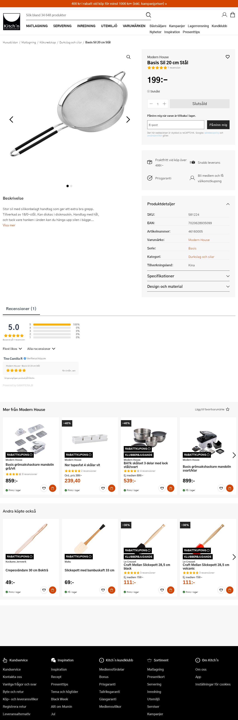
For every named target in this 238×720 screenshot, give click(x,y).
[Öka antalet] (164, 103)
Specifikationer (160, 276)
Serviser (153, 706)
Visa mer (9, 225)
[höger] (127, 119)
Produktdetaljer (161, 204)
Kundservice (12, 669)
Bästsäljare (158, 25)
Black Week (59, 699)
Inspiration (172, 32)
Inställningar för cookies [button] (213, 684)
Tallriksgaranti (109, 691)
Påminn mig (218, 125)
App (198, 676)
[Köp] (52, 488)
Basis (192, 248)
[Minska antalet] (151, 103)
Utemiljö (153, 699)
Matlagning (28, 42)
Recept (56, 676)
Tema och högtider (64, 691)
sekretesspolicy (212, 132)
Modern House (158, 57)
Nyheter (155, 32)
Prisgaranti (163, 178)
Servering (154, 684)
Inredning (154, 691)
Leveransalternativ (16, 714)
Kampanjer (177, 25)
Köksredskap (48, 42)
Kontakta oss (12, 676)
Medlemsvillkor (110, 706)
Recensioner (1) (21, 308)
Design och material (165, 286)
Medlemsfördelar (111, 669)
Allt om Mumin (61, 706)
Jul (53, 714)
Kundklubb (219, 25)
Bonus (103, 676)
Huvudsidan (10, 42)
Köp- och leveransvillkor (20, 699)
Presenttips (191, 32)
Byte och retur (13, 691)
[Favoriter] (44, 488)
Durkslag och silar (70, 42)
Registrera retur (14, 706)
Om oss (200, 669)
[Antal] (158, 103)
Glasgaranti (107, 699)
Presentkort (156, 676)
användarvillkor (155, 135)
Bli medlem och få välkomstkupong (211, 178)
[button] (228, 57)
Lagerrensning (198, 25)
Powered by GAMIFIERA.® (18, 385)
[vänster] (11, 119)
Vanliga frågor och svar (20, 684)
